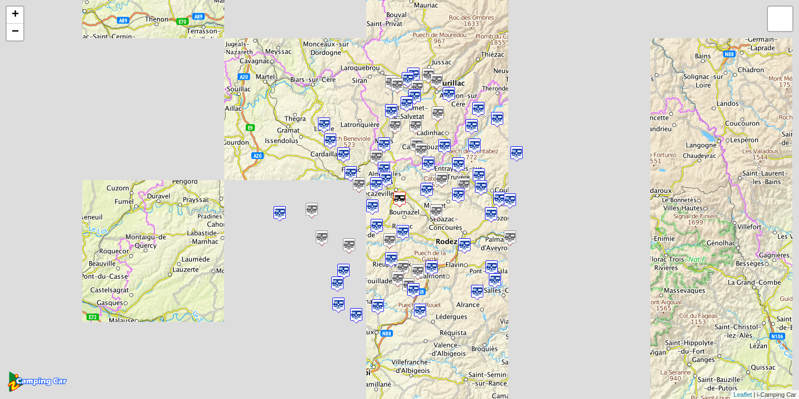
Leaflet (743, 394)
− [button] (15, 32)
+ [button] (15, 15)
